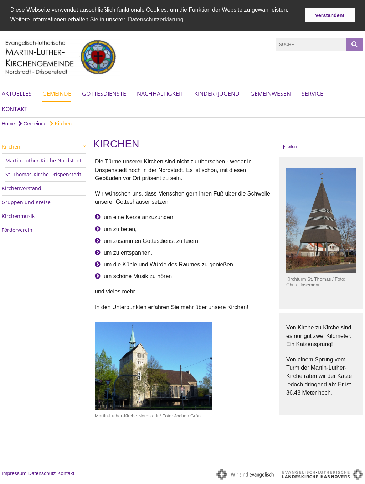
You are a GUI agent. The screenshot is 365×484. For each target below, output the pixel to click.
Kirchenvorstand (21, 187)
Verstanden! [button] (329, 15)
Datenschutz (42, 473)
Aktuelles (17, 93)
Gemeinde (56, 93)
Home (8, 123)
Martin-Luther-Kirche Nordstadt (43, 160)
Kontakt (14, 109)
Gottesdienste (104, 93)
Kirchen (61, 123)
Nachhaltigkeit (160, 93)
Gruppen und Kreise (26, 201)
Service (312, 93)
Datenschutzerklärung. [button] (156, 19)
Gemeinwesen (270, 93)
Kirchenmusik (18, 215)
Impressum (14, 473)
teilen (290, 146)
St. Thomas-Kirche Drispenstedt (43, 174)
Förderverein (17, 229)
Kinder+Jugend (217, 93)
